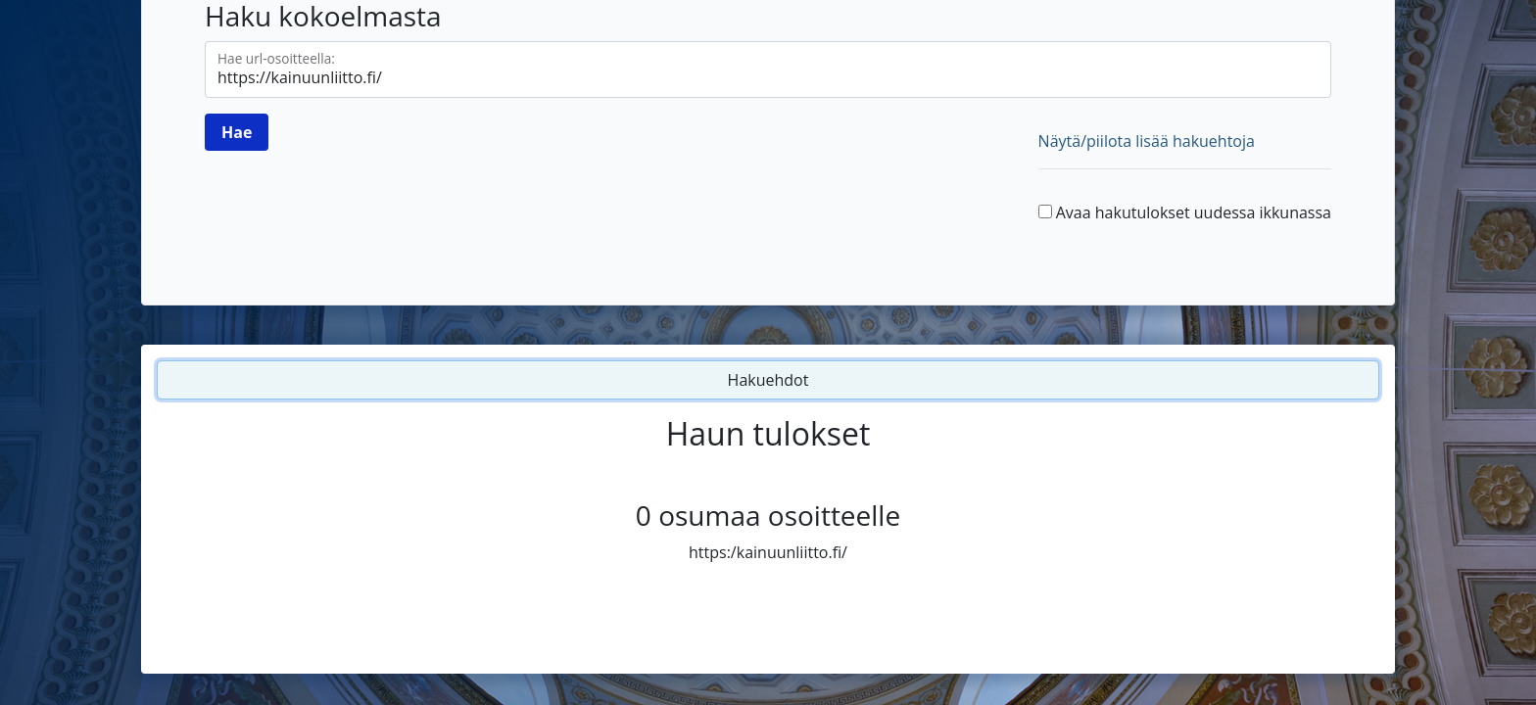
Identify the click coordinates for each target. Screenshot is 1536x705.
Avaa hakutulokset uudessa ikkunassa (1193, 212)
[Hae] (236, 132)
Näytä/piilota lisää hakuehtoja (1146, 141)
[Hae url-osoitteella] (768, 69)
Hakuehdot (768, 380)
